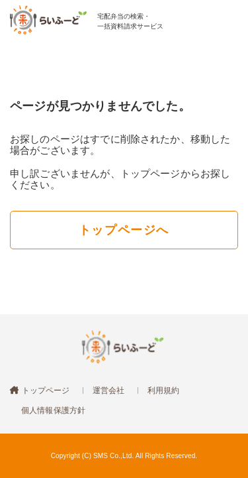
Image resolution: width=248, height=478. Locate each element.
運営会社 (109, 390)
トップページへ (124, 230)
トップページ (44, 390)
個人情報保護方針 (53, 410)
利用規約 (163, 390)
